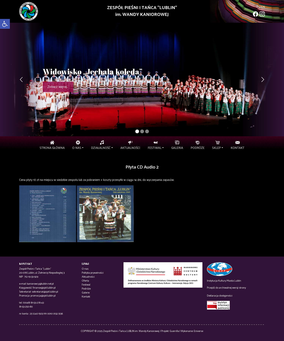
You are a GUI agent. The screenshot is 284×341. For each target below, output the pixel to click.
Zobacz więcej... (57, 87)
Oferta (85, 281)
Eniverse (198, 331)
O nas (85, 269)
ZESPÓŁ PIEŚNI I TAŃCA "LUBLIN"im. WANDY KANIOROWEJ (142, 11)
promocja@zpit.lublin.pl (43, 296)
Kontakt (86, 297)
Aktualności (88, 277)
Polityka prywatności (93, 273)
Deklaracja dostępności (219, 296)
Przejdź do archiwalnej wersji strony (226, 288)
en (263, 6)
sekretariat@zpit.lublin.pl (45, 292)
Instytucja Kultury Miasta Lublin (224, 281)
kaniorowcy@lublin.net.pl (40, 284)
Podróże (86, 289)
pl (258, 6)
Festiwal (86, 285)
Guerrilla (174, 331)
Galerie (86, 293)
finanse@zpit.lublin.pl (44, 288)
